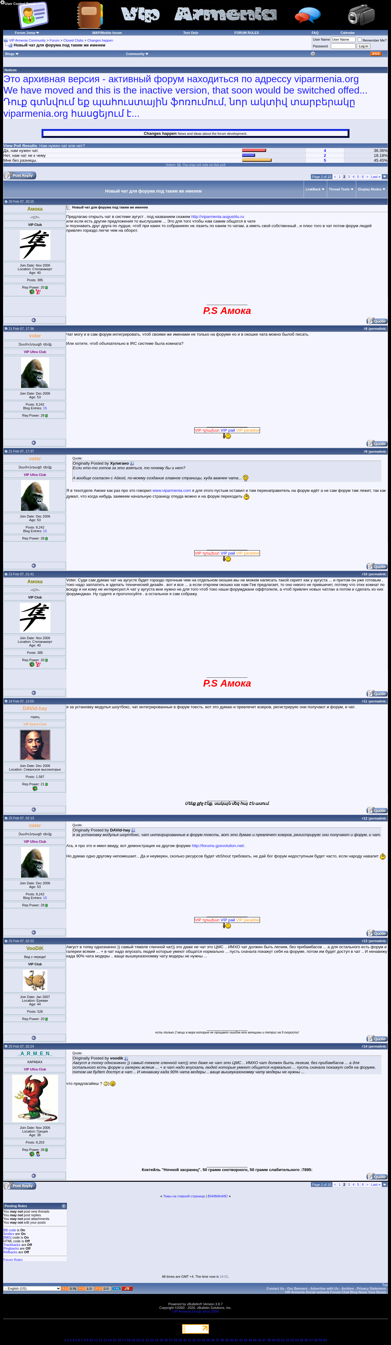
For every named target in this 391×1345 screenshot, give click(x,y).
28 (175, 1340)
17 (124, 1340)
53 (292, 1340)
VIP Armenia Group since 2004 (196, 1311)
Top (385, 1285)
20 (138, 1340)
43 (245, 1340)
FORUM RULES (246, 33)
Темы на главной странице (184, 1196)
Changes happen (100, 40)
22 (147, 1340)
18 (128, 1340)
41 (236, 1340)
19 (133, 1340)
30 (185, 1340)
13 (105, 1340)
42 (241, 1340)
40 (231, 1340)
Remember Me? (372, 40)
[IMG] (7, 1237)
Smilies (8, 1234)
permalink (377, 328)
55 (301, 1340)
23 (152, 1340)
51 (283, 1340)
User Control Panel (17, 3)
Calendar (348, 33)
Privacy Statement (371, 1288)
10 (91, 1340)
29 (180, 1340)
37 (217, 1340)
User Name (321, 39)
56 (306, 1340)
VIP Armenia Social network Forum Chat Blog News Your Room (335, 1292)
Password (320, 46)
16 (119, 1340)
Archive (348, 1288)
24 (157, 1340)
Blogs (12, 54)
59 (320, 1340)
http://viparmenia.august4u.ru (217, 216)
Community (137, 54)
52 (288, 1340)
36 (213, 1340)
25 (161, 1340)
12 (100, 1340)
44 (250, 1340)
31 (189, 1340)
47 (264, 1340)
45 (255, 1340)
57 (311, 1340)
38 (222, 1340)
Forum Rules (13, 1260)
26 (166, 1340)
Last (375, 177)
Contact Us (275, 1288)
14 (110, 1340)
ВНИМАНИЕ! (218, 1196)
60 (325, 1340)
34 (203, 1340)
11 (96, 1340)
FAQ (315, 33)
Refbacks (10, 1252)
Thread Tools (339, 189)
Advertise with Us (324, 1288)
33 (199, 1340)
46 (259, 1340)
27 (171, 1340)
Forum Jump (25, 33)
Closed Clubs (73, 40)
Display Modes (370, 189)
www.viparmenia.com (171, 490)
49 (274, 1340)
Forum (55, 40)
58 (315, 1340)
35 (208, 1340)
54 (297, 1340)
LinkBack (313, 189)
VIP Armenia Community (27, 40)
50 (278, 1340)
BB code (9, 1230)
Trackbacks (11, 1245)
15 (45, 408)
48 (269, 1340)
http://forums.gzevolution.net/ (218, 845)
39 (226, 1340)
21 (142, 1340)
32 (194, 1340)
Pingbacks (11, 1248)
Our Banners (297, 1288)
